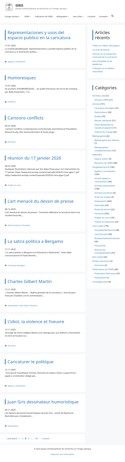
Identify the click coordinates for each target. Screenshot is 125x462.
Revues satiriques (102, 120)
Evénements (100, 201)
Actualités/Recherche (104, 230)
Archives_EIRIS (101, 99)
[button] (112, 16)
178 (36, 438)
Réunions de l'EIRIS (103, 162)
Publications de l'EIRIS (103, 269)
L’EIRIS (27, 16)
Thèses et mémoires (104, 221)
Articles (96, 104)
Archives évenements (104, 185)
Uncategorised (99, 281)
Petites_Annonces (100, 261)
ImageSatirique (99, 167)
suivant (44, 438)
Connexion (103, 16)
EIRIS (19, 5)
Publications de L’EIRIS (44, 16)
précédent (11, 438)
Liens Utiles (78, 16)
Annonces (99, 265)
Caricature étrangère (16, 265)
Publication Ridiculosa (105, 273)
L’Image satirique (13, 16)
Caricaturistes (101, 234)
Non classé (23, 305)
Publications (100, 277)
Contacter (91, 16)
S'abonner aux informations (62, 454)
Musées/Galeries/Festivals (107, 238)
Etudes (97, 116)
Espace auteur (101, 158)
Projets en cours (14, 185)
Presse (97, 245)
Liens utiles (97, 225)
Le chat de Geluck (100, 49)
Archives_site (98, 95)
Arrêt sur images (102, 197)
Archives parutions (103, 192)
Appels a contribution (16, 61)
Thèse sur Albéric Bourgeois (106, 45)
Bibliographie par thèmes (106, 140)
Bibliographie (63, 16)
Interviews (99, 205)
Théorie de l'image (103, 131)
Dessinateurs (13, 305)
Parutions (12, 102)
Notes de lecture (14, 225)
